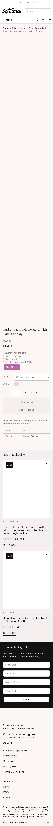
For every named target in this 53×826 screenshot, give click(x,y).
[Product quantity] (15, 393)
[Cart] (50, 20)
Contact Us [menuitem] (9, 797)
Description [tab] (26, 402)
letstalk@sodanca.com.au (20, 728)
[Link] (38, 20)
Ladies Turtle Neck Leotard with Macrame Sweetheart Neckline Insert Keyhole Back (24, 530)
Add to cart (33, 392)
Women (7, 28)
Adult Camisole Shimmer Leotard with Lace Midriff (25, 620)
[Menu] (7, 20)
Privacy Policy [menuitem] (10, 766)
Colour (7, 384)
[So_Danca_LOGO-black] (12, 11)
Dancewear (19, 28)
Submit (26, 699)
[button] (4, 392)
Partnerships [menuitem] (10, 755)
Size (5, 376)
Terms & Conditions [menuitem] (13, 771)
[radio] (16, 384)
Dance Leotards (36, 28)
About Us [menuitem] (8, 781)
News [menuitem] (6, 786)
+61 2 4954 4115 (16, 725)
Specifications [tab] (26, 409)
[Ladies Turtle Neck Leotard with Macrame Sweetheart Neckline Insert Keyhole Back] (26, 489)
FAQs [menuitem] (6, 792)
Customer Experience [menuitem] (15, 750)
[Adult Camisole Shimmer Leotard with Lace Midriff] (26, 580)
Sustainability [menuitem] (10, 761)
